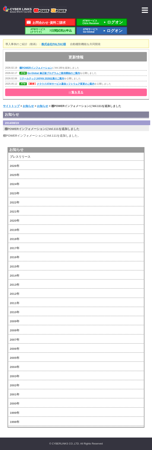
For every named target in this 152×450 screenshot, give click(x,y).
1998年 (14, 422)
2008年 (14, 330)
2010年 (14, 312)
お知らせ (16, 150)
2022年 (14, 202)
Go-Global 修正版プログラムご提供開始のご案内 (53, 73)
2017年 (14, 248)
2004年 (14, 367)
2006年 (14, 348)
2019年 (14, 230)
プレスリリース (20, 156)
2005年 (14, 357)
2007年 (14, 339)
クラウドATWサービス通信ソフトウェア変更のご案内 (65, 83)
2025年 (14, 175)
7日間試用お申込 (50, 30)
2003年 (14, 376)
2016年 (14, 257)
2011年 (14, 303)
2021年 (14, 211)
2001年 (14, 394)
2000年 (14, 403)
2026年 (14, 165)
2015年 (14, 266)
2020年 (14, 220)
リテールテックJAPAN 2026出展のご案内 (41, 78)
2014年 (14, 275)
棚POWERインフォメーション (35, 67)
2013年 (14, 284)
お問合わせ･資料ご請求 (49, 22)
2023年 (14, 193)
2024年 (14, 184)
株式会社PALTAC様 (53, 44)
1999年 (14, 412)
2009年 (14, 321)
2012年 (14, 293)
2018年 (14, 239)
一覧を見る (75, 92)
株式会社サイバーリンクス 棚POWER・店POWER (35, 9)
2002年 (14, 385)
